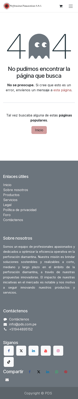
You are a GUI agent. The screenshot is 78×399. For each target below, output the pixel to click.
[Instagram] (58, 351)
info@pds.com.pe (22, 324)
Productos (11, 195)
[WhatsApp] (56, 371)
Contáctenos (13, 220)
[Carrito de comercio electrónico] (61, 6)
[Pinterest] (65, 371)
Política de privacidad (19, 210)
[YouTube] (46, 351)
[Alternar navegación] (71, 6)
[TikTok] (9, 362)
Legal (7, 205)
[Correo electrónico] (7, 379)
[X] (21, 351)
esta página (62, 90)
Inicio (39, 130)
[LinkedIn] (33, 351)
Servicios (10, 200)
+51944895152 (21, 329)
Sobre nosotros (15, 190)
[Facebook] (9, 351)
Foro (7, 215)
